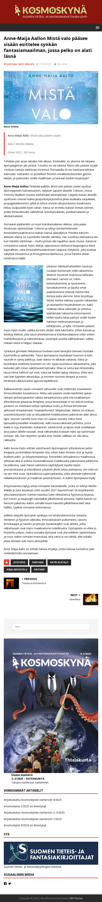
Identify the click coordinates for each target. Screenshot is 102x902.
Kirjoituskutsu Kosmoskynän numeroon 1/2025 (33, 819)
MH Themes (76, 898)
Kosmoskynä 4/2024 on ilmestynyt (25, 825)
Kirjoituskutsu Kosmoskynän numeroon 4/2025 (33, 800)
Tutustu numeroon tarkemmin (30, 782)
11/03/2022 (45, 64)
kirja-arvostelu (17, 569)
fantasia (37, 562)
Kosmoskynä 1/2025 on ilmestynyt (25, 806)
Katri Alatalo (59, 562)
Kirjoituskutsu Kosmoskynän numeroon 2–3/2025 (34, 812)
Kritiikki (39, 569)
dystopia (19, 562)
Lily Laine (62, 64)
